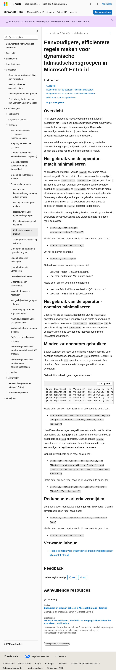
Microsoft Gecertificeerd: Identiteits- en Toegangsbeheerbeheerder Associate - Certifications (77, 621)
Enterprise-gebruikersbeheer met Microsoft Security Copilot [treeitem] (22, 101)
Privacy (61, 663)
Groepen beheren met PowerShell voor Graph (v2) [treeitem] (24, 154)
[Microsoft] (6, 4)
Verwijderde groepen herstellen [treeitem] (20, 293)
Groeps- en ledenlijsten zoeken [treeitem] (22, 177)
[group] (79, 395)
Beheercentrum (103, 12)
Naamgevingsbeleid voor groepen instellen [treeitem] (22, 321)
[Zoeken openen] (97, 4)
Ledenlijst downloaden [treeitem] (21, 276)
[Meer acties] (111, 33)
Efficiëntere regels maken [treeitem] (22, 232)
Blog (37, 663)
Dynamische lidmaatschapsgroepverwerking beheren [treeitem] (25, 193)
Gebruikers (79, 33)
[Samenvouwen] (37, 31)
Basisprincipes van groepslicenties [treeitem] (17, 86)
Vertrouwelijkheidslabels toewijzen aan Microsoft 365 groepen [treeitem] (24, 350)
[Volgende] (90, 4)
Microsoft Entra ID (61, 33)
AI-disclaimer (8, 663)
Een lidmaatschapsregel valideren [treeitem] (24, 223)
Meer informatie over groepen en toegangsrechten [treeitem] (20, 134)
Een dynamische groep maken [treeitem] (24, 204)
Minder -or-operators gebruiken (61, 97)
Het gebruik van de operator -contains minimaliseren (70, 93)
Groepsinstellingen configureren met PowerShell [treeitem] (19, 166)
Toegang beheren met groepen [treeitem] (22, 93)
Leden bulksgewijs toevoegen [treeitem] (19, 260)
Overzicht (50, 86)
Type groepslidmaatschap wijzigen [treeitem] (25, 241)
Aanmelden (107, 4)
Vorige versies (25, 663)
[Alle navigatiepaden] (46, 33)
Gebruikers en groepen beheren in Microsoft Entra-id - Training (75, 608)
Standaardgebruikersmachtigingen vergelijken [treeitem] (22, 77)
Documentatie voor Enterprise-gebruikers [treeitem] (20, 46)
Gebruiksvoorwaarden (12, 668)
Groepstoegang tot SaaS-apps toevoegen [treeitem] (23, 311)
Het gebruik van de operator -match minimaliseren (69, 90)
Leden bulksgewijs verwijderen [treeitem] (19, 269)
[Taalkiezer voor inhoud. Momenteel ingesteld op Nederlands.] (11, 656)
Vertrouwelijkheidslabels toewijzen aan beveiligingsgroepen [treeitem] (22, 363)
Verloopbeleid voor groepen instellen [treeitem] (24, 330)
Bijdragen (49, 663)
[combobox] (21, 37)
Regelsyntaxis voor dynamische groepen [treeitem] (23, 214)
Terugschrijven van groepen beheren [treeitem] (24, 302)
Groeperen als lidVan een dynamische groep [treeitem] (23, 251)
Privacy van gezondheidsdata (84, 663)
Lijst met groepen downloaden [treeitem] (19, 284)
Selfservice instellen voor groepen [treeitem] (22, 339)
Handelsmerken (34, 668)
